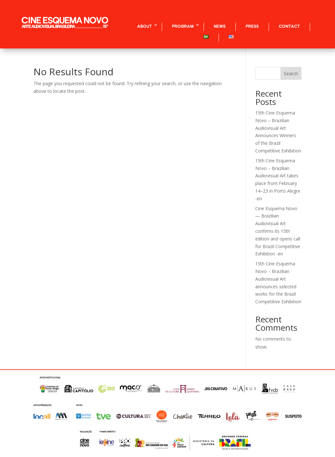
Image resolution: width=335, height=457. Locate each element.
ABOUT (144, 26)
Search (291, 73)
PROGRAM (183, 26)
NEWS (220, 26)
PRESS (252, 26)
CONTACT (289, 26)
